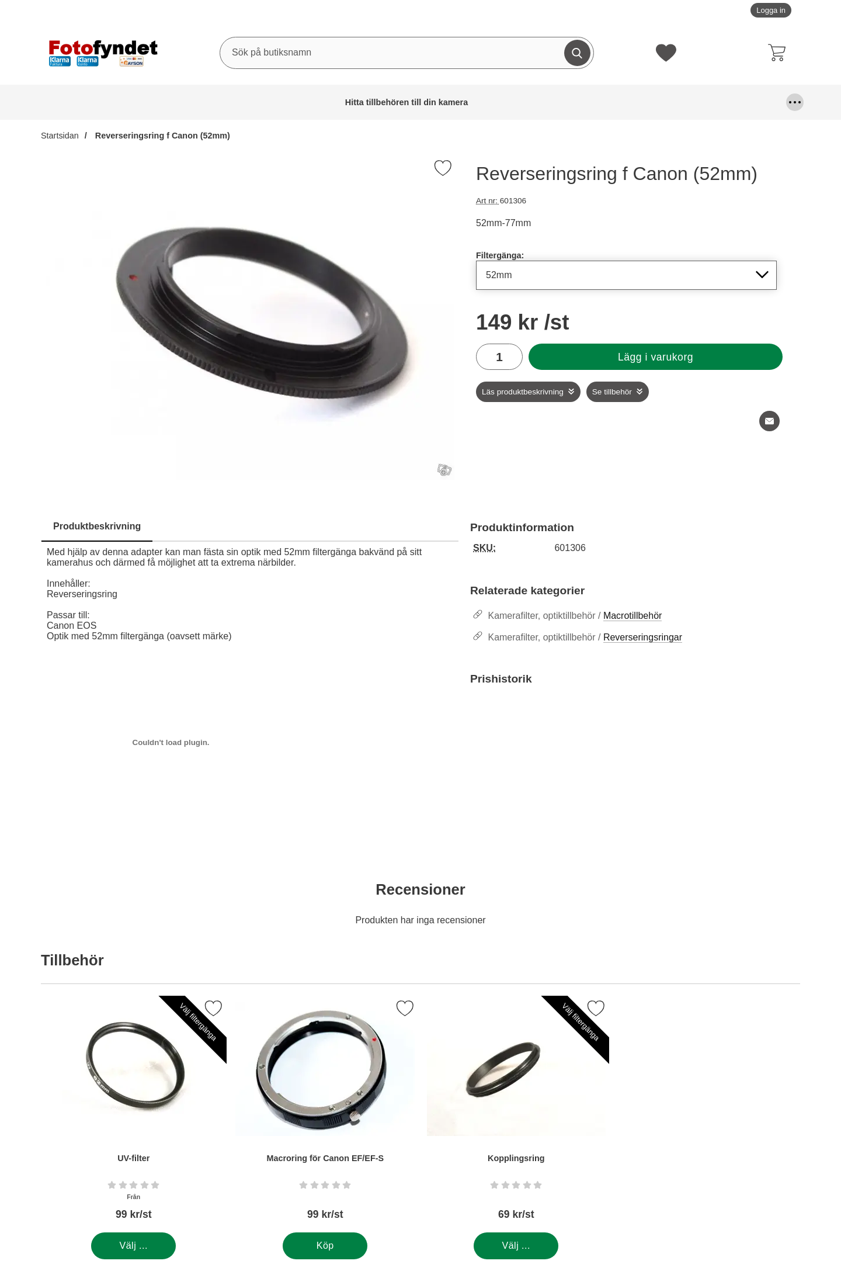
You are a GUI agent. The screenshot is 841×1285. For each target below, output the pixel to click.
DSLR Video (298, 102)
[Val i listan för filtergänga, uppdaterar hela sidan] (626, 275)
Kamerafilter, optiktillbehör (662, 102)
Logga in (771, 10)
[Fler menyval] (795, 102)
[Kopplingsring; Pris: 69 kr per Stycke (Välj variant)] (516, 1114)
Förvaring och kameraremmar (520, 102)
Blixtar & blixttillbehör (238, 102)
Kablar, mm (598, 102)
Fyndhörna (445, 102)
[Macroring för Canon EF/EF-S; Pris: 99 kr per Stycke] (325, 1114)
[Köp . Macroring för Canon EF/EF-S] (325, 1245)
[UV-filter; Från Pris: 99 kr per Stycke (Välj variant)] (134, 1114)
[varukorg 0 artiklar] (779, 52)
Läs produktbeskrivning (523, 391)
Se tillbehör (612, 391)
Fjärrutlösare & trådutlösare (364, 102)
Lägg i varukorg (655, 357)
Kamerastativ (748, 102)
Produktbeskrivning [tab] (97, 526)
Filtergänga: (500, 255)
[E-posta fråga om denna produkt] (769, 421)
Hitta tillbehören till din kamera (71, 102)
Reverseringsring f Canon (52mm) (161, 135)
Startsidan (60, 135)
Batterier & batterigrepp (160, 102)
